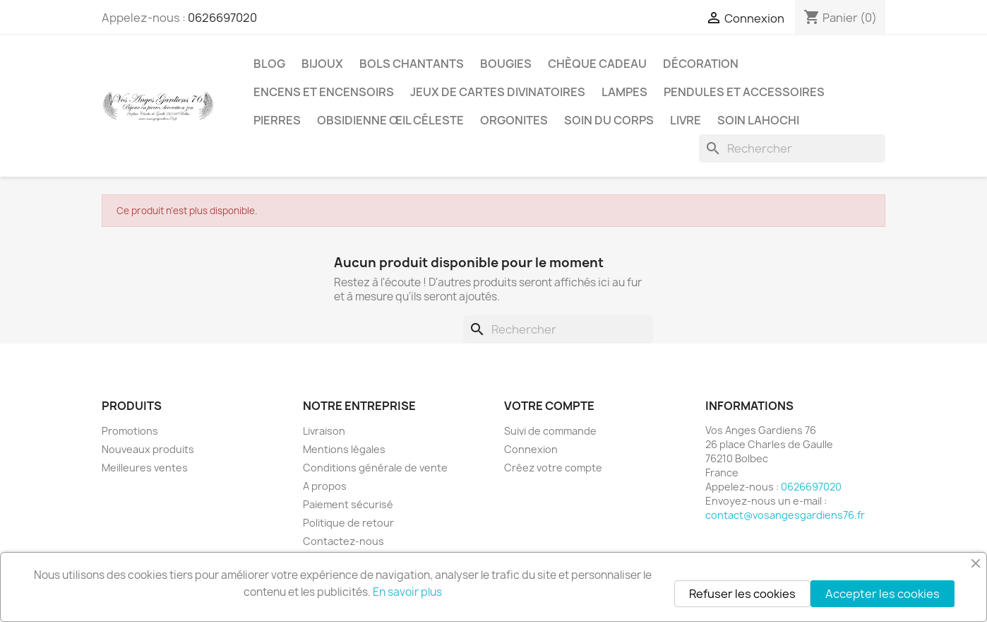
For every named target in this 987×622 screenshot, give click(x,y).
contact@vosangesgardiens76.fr (785, 515)
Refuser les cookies (742, 594)
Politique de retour (348, 522)
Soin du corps (609, 120)
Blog (269, 63)
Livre (685, 120)
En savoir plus (407, 592)
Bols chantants (411, 63)
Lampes (624, 92)
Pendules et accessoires (744, 92)
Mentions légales (344, 449)
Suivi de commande (550, 431)
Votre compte (549, 405)
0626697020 (222, 17)
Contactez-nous (343, 541)
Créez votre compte (553, 467)
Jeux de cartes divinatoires (497, 92)
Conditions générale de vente (375, 467)
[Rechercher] (792, 148)
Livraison (324, 431)
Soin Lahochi (758, 120)
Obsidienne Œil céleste (390, 120)
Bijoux (322, 63)
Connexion (531, 449)
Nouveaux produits (148, 449)
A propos (325, 486)
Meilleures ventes (145, 467)
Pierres (277, 120)
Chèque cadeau (597, 63)
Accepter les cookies (882, 594)
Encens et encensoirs (323, 92)
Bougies (506, 63)
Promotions (130, 431)
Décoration (700, 63)
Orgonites (514, 120)
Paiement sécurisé (348, 504)
